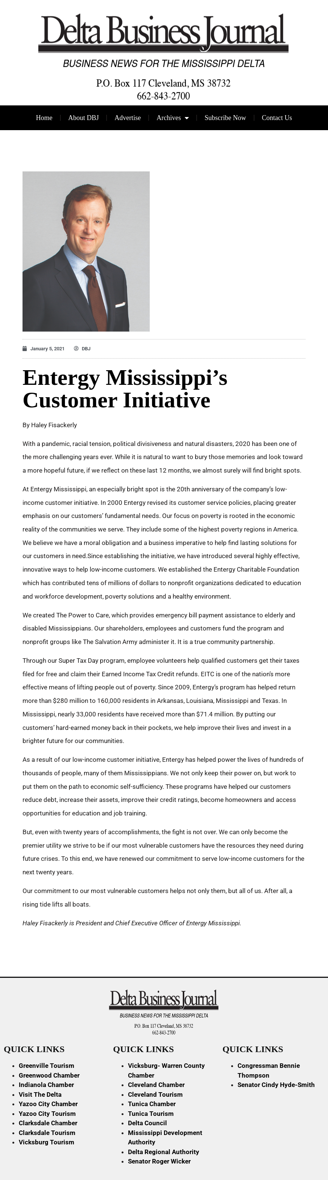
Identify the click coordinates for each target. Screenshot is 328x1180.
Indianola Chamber (46, 1084)
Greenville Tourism (46, 1065)
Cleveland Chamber (156, 1084)
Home (44, 118)
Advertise (127, 118)
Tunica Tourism (151, 1113)
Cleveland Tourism (155, 1094)
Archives (172, 118)
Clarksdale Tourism (47, 1132)
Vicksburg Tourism (46, 1142)
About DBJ (83, 118)
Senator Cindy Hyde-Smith (276, 1084)
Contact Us (277, 118)
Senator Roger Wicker (159, 1161)
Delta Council (147, 1123)
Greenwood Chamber (49, 1075)
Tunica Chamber (152, 1104)
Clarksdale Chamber (48, 1123)
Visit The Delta (40, 1094)
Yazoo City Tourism (47, 1113)
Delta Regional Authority (163, 1152)
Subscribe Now (225, 118)
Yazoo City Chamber (48, 1104)
